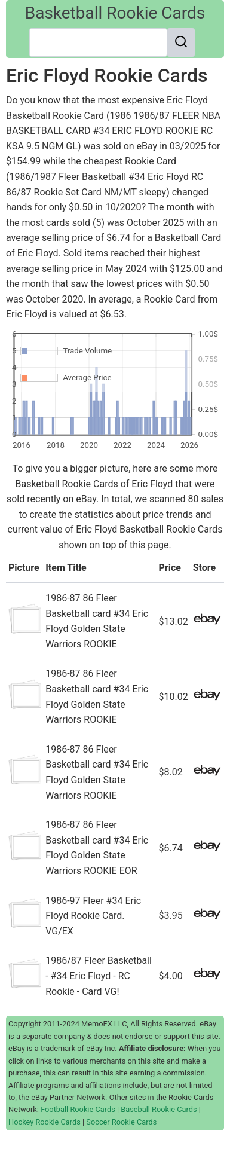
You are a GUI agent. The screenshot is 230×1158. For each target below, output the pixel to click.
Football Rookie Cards (78, 1109)
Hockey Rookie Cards (44, 1121)
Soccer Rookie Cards (121, 1121)
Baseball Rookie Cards (159, 1109)
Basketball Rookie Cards (115, 13)
